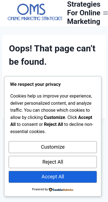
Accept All (52, 176)
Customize (53, 147)
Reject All (52, 162)
